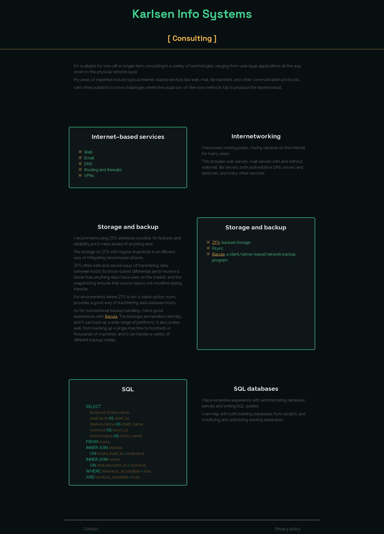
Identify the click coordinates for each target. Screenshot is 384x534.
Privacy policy (287, 529)
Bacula (111, 316)
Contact (91, 529)
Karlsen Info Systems (192, 13)
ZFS (216, 242)
